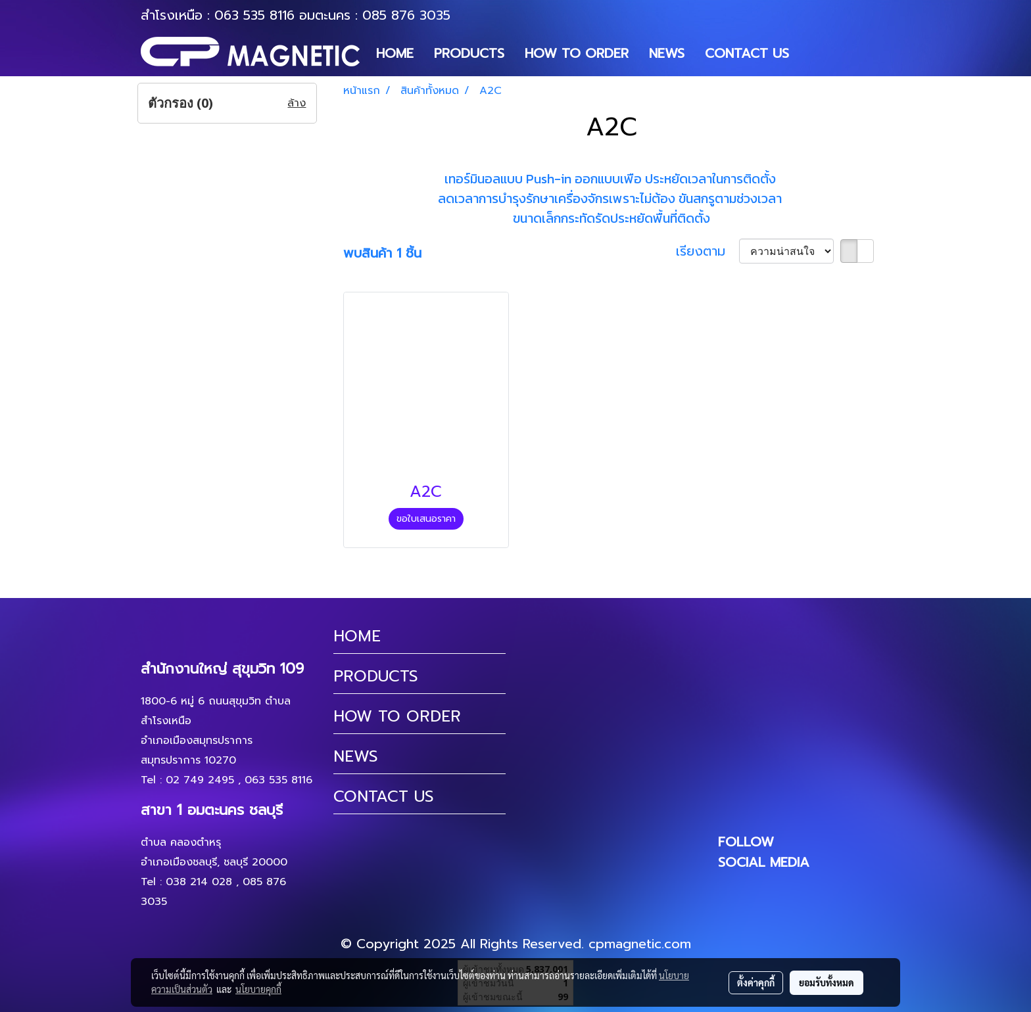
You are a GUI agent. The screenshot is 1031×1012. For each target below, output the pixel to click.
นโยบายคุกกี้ (258, 989)
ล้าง (296, 103)
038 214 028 (199, 882)
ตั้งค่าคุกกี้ (756, 982)
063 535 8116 (254, 15)
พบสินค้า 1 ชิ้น (382, 253)
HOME (395, 53)
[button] (810, 53)
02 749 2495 (200, 780)
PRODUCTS (469, 53)
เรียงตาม (707, 251)
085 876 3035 (406, 15)
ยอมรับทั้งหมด (826, 982)
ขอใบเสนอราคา (426, 519)
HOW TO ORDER (577, 53)
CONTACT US (747, 53)
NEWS (666, 53)
